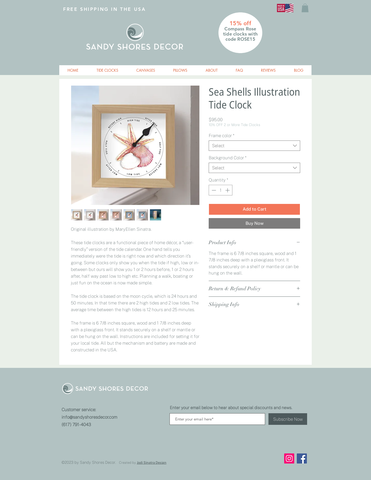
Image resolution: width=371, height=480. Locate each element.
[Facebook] (302, 458)
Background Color (227, 157)
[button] (305, 8)
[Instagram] (289, 458)
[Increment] (228, 190)
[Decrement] (213, 190)
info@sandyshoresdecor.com (89, 417)
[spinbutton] (220, 190)
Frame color (221, 135)
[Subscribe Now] (287, 419)
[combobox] (254, 145)
